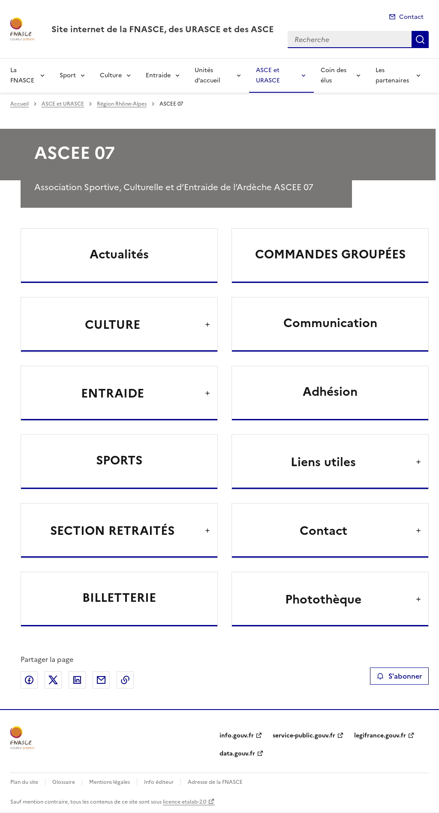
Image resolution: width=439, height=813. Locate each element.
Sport (68, 75)
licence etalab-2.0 (184, 802)
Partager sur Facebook (29, 680)
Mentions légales (109, 782)
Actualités (119, 254)
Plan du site (24, 782)
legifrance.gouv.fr (380, 735)
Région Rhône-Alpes (122, 104)
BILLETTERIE (119, 597)
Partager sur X (53, 680)
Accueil (19, 104)
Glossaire (63, 782)
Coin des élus (333, 75)
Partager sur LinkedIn (77, 680)
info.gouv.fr (237, 735)
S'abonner (399, 676)
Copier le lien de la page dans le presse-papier (125, 680)
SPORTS (119, 460)
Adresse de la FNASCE (215, 782)
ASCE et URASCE (268, 75)
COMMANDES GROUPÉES (330, 254)
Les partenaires (392, 75)
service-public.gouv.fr (304, 735)
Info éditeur (159, 782)
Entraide (158, 75)
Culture (111, 75)
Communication (330, 323)
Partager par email (101, 680)
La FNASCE (22, 75)
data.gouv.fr (237, 753)
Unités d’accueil (207, 75)
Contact (411, 16)
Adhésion (330, 391)
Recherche (420, 39)
